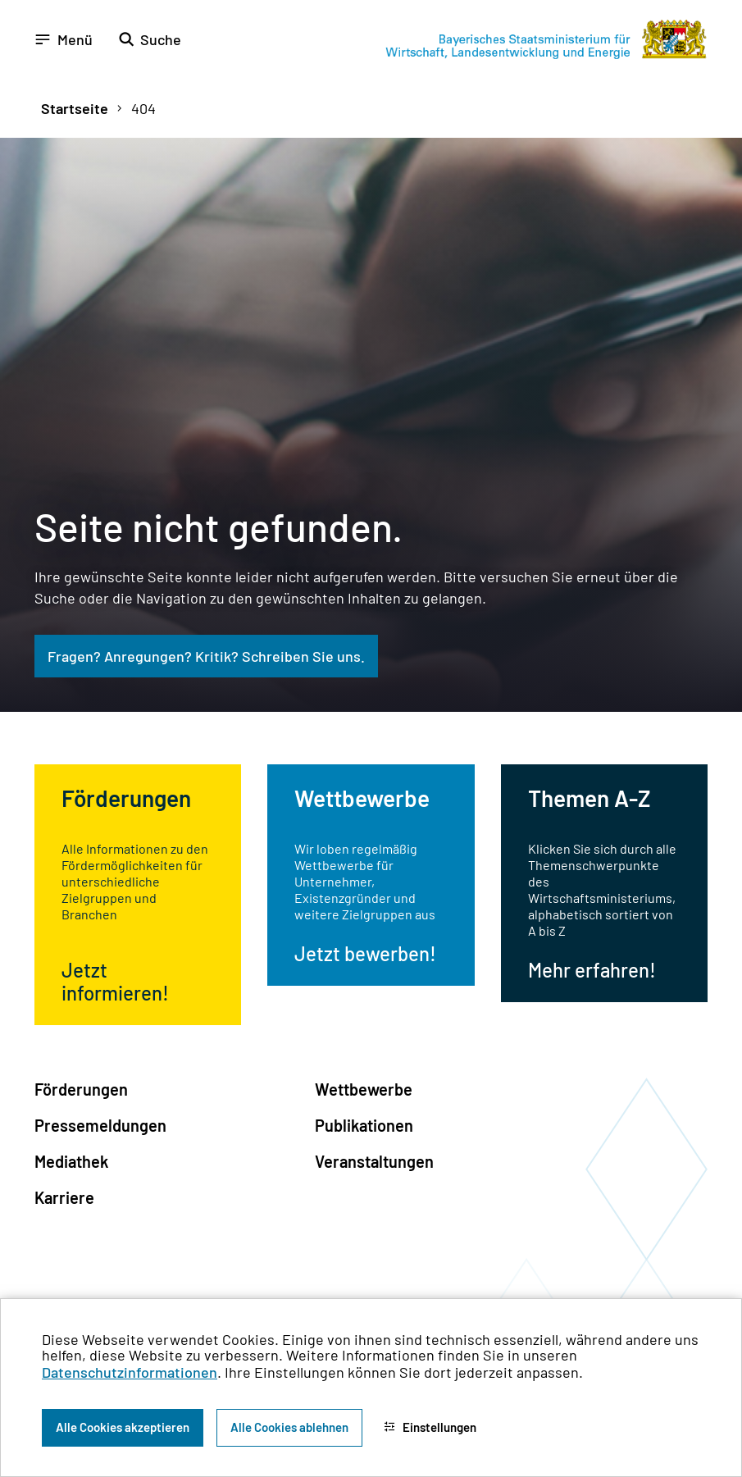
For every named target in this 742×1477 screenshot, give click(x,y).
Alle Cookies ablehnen (289, 1427)
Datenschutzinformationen (129, 1372)
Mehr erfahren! (592, 970)
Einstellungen (430, 1427)
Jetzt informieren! (115, 981)
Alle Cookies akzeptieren (122, 1427)
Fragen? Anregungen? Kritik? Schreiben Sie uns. (206, 656)
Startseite (74, 108)
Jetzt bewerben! (365, 953)
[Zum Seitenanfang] (707, 739)
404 (143, 108)
